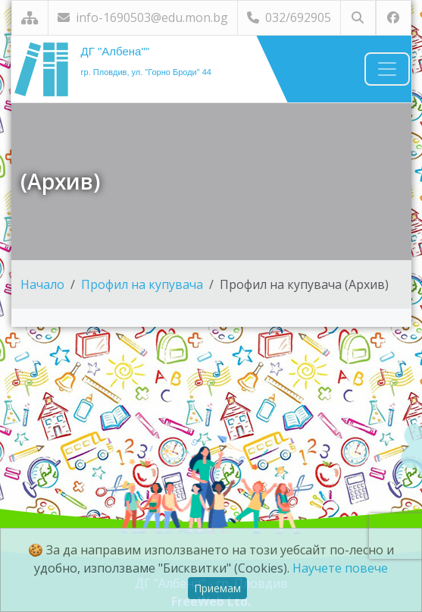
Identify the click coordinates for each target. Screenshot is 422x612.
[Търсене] (358, 18)
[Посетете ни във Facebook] (394, 18)
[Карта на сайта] (30, 18)
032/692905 (289, 17)
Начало (42, 284)
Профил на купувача (142, 284)
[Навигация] (387, 69)
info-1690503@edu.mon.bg (143, 17)
